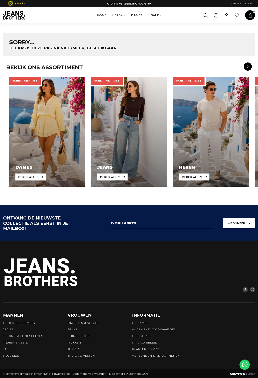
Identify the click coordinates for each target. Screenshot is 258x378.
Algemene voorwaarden (154, 329)
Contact (250, 3)
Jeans (8, 329)
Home (101, 15)
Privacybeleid (144, 342)
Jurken (74, 349)
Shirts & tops (79, 336)
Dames (136, 15)
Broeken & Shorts (19, 323)
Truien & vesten (16, 342)
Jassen (9, 349)
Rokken (74, 342)
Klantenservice (146, 349)
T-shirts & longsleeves (23, 336)
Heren (117, 15)
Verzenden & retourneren (156, 355)
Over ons (236, 3)
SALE (155, 15)
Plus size (11, 355)
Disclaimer (142, 336)
